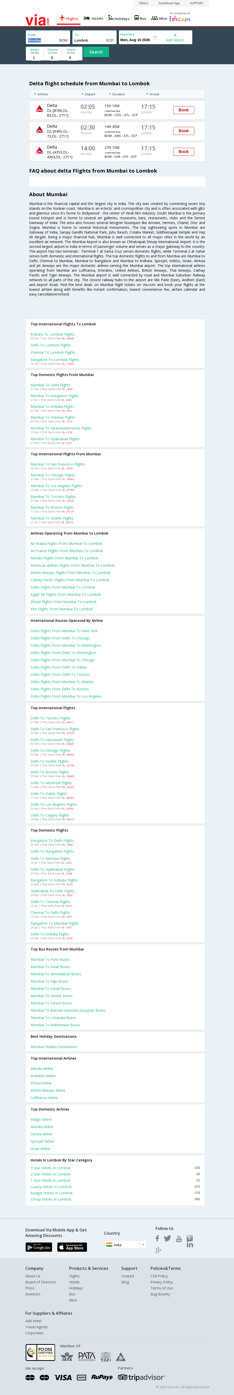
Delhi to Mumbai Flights (50, 858)
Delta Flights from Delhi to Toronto (60, 674)
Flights (74, 1276)
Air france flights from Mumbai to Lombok (67, 550)
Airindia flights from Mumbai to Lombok (64, 558)
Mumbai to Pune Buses (50, 959)
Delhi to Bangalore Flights (52, 851)
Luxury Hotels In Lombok (115, 1186)
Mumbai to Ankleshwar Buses (55, 1024)
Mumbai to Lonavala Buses (53, 1017)
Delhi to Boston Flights (50, 772)
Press (29, 1288)
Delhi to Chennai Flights (50, 901)
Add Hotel (33, 1320)
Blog (125, 1282)
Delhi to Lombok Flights (51, 345)
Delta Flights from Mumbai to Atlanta (62, 681)
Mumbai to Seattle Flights (52, 518)
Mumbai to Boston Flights (52, 507)
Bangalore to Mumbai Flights (55, 923)
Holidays (76, 1288)
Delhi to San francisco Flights (55, 728)
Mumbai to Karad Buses (51, 988)
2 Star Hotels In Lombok (115, 1174)
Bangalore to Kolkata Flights (54, 880)
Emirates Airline (43, 1075)
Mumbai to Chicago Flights (53, 475)
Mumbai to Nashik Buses (52, 995)
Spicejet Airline (42, 1141)
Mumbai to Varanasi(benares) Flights (61, 428)
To (77, 35)
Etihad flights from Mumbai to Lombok (64, 601)
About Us (32, 1276)
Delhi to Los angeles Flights (54, 804)
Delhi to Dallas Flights (49, 793)
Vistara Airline (42, 1134)
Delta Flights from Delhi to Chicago (60, 638)
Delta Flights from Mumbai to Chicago (63, 659)
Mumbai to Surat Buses (50, 966)
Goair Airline (40, 1148)
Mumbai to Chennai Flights (53, 417)
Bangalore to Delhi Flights (52, 840)
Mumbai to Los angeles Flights (56, 485)
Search (96, 52)
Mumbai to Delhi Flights (50, 385)
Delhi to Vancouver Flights (52, 739)
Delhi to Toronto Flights (51, 718)
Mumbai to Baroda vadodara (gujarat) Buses (68, 1010)
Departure (127, 34)
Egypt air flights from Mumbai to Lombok (66, 594)
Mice (73, 1300)
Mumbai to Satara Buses (51, 1003)
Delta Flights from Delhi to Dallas (59, 667)
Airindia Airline (42, 1068)
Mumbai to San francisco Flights (58, 464)
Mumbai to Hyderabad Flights (55, 438)
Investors (32, 1294)
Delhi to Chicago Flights (50, 750)
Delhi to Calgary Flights (50, 815)
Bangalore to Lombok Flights (55, 359)
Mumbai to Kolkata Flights (52, 406)
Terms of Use (162, 1288)
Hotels (74, 1282)
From (32, 35)
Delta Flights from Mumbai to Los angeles (66, 696)
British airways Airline (48, 1090)
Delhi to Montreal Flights (51, 782)
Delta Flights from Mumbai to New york (64, 630)
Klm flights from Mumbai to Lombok (62, 609)
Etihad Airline (41, 1083)
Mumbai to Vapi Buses (49, 981)
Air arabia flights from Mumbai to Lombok (66, 543)
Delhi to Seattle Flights (49, 761)
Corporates (34, 1333)
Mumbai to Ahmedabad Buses (56, 974)
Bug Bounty (160, 1294)
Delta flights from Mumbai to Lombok (63, 587)
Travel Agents (36, 1327)
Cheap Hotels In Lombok (115, 1199)
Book (184, 110)
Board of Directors (40, 1282)
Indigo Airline (41, 1119)
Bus (72, 1294)
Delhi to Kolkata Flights (50, 934)
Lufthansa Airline (44, 1097)
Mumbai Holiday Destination (54, 1046)
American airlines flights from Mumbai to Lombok (72, 565)
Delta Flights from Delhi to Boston (60, 689)
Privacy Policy (162, 1282)
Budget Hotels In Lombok (115, 1193)
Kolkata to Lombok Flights (53, 334)
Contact (127, 1276)
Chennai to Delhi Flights (50, 912)
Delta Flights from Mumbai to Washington (66, 645)
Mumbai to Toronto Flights (53, 496)
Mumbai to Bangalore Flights (55, 395)
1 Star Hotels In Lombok (115, 1180)
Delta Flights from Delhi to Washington (63, 652)
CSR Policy (159, 1276)
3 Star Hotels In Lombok (115, 1167)
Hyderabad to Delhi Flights (53, 891)
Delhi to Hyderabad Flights (53, 869)
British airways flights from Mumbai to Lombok (70, 572)
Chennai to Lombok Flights (53, 352)
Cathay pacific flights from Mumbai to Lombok (70, 579)
